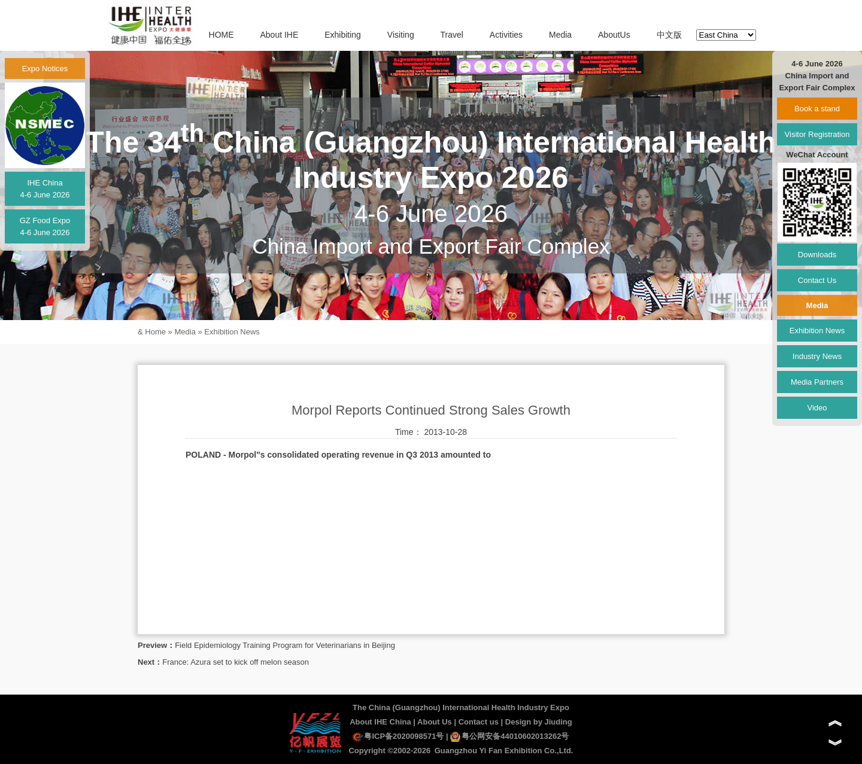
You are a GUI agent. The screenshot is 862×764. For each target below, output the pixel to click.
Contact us (479, 721)
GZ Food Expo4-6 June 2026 (45, 226)
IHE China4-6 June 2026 (44, 188)
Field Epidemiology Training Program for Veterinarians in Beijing (285, 645)
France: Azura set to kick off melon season (235, 662)
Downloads (817, 254)
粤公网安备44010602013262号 (509, 736)
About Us (434, 721)
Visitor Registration (817, 134)
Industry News (817, 356)
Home (155, 331)
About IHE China (380, 721)
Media (560, 34)
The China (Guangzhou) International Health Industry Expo (461, 707)
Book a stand (817, 108)
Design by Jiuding (538, 721)
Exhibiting (342, 34)
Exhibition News (232, 331)
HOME (221, 34)
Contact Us (817, 280)
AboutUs (614, 34)
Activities (506, 34)
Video (817, 407)
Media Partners (817, 382)
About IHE (279, 34)
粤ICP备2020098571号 (398, 736)
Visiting (400, 34)
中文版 (669, 34)
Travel (452, 34)
